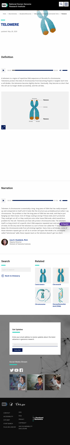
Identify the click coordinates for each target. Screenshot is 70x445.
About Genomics (13, 14)
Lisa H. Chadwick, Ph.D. (19, 240)
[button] (66, 4)
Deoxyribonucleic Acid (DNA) (59, 305)
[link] (11, 370)
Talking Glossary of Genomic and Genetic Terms (46, 14)
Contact (6, 413)
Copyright (22, 423)
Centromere (39, 284)
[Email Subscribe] (35, 344)
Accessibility (8, 416)
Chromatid (57, 284)
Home (4, 14)
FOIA (20, 416)
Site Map (6, 420)
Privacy (21, 419)
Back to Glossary (12, 276)
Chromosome (40, 304)
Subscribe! (17, 350)
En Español (64, 224)
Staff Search (8, 423)
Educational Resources (25, 14)
